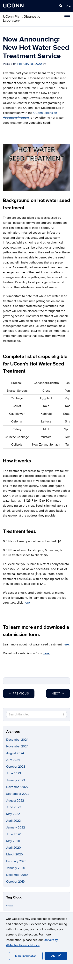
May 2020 (13, 841)
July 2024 (13, 760)
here (27, 603)
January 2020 (15, 868)
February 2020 (16, 861)
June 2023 (13, 773)
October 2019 (15, 882)
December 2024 (17, 740)
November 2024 (17, 746)
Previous (18, 693)
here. (66, 644)
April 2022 (13, 821)
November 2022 (17, 787)
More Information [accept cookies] (25, 956)
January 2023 (15, 780)
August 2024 (15, 753)
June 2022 (13, 807)
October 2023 (15, 767)
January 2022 (15, 827)
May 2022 (13, 814)
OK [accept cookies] (56, 955)
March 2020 (14, 854)
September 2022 (17, 794)
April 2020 (13, 848)
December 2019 (17, 875)
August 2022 (15, 800)
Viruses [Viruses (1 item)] (9, 905)
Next (58, 693)
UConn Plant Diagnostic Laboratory (21, 19)
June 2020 (13, 834)
